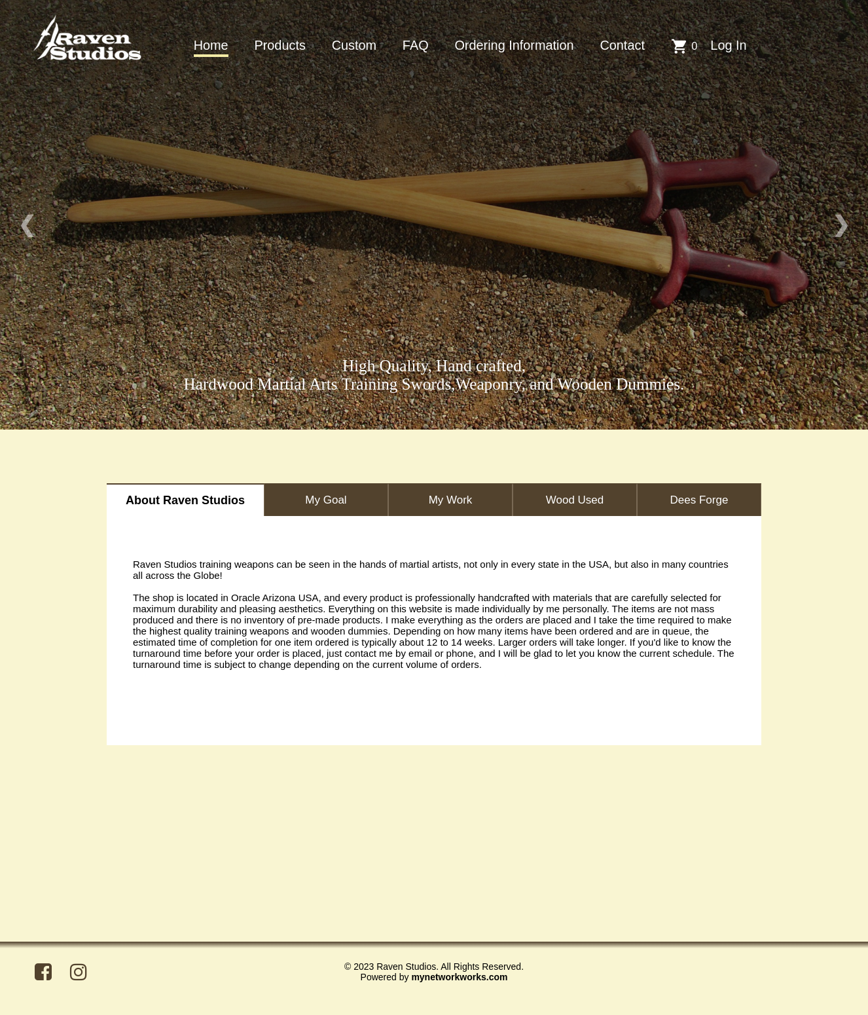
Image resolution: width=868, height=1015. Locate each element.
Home (211, 45)
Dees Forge (699, 500)
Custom (354, 45)
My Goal (325, 500)
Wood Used (575, 500)
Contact (622, 45)
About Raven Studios (185, 500)
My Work (451, 500)
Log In (728, 45)
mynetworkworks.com (459, 977)
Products (279, 45)
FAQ (416, 45)
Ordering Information (513, 45)
